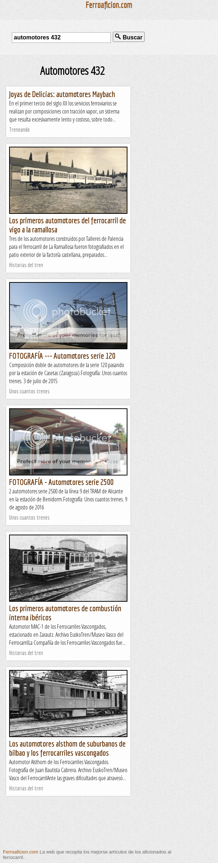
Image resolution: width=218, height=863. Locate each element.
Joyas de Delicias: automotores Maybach (62, 94)
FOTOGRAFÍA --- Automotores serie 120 (62, 355)
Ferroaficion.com (20, 852)
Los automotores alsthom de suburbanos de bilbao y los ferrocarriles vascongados (67, 748)
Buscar (128, 37)
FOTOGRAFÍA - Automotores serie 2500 (61, 481)
